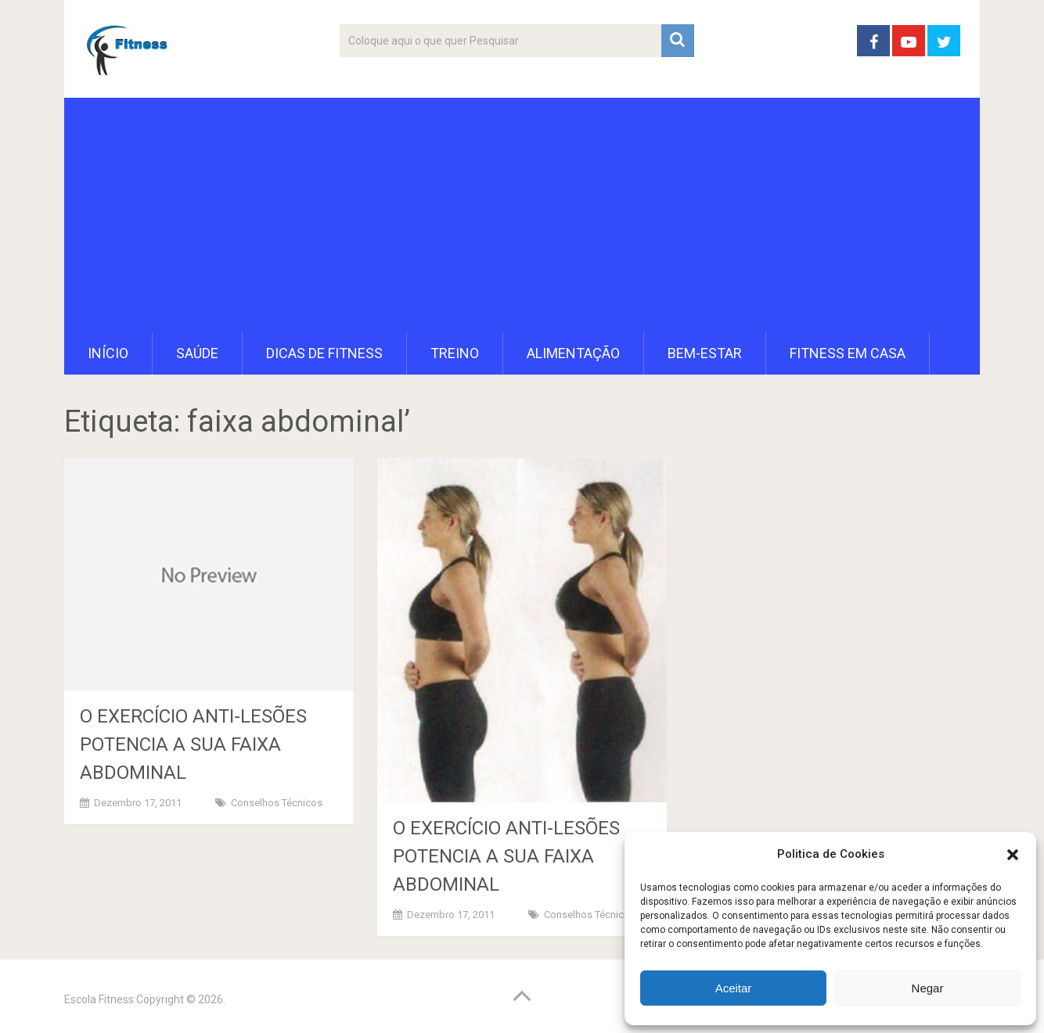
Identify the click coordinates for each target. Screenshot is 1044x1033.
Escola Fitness (99, 999)
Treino (454, 353)
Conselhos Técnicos (276, 803)
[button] (1013, 855)
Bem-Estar (705, 353)
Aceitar (733, 988)
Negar (928, 988)
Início (108, 353)
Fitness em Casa (847, 353)
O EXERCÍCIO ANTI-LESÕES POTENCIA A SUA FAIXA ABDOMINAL (193, 744)
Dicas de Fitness (324, 353)
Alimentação (573, 353)
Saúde (197, 353)
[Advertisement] (522, 215)
